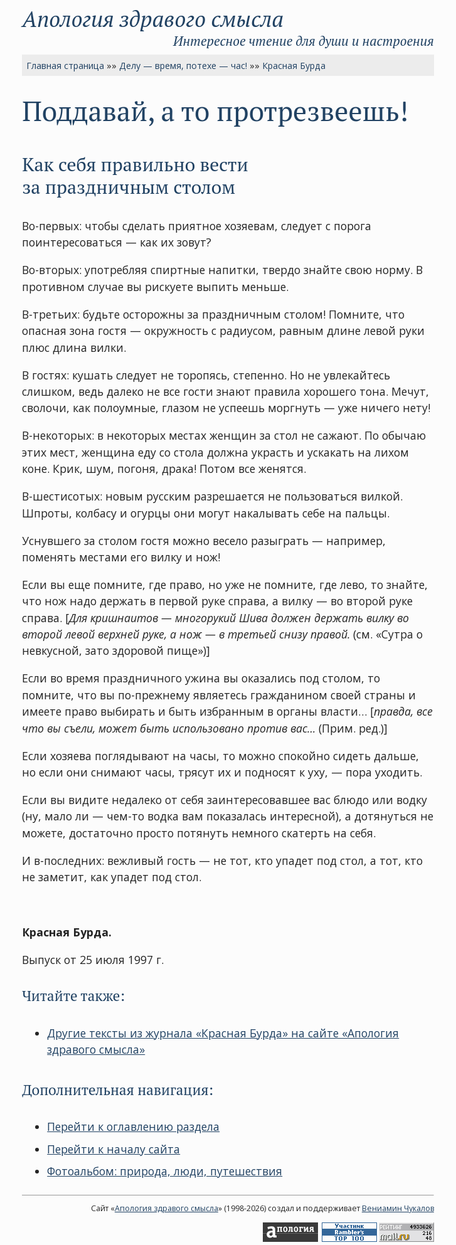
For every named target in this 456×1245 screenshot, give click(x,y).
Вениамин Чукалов (398, 1208)
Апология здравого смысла (153, 18)
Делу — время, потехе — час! (183, 66)
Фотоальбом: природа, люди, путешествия (164, 1171)
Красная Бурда (294, 66)
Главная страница (65, 66)
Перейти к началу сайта (113, 1149)
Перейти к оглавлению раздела (133, 1126)
